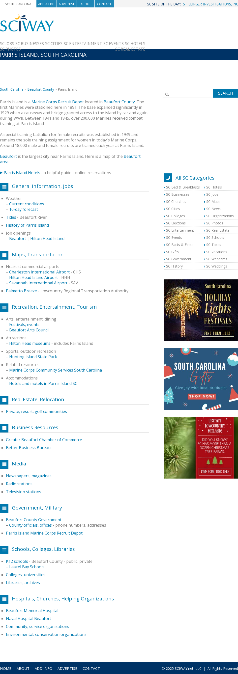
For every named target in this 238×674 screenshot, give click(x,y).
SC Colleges (175, 216)
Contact (104, 4)
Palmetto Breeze (21, 291)
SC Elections (176, 223)
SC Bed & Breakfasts (183, 187)
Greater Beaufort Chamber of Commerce (44, 439)
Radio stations (19, 483)
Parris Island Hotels (22, 172)
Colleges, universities (25, 574)
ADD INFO (43, 668)
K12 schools (17, 561)
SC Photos (10, 49)
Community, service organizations (37, 626)
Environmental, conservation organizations (46, 634)
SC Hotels (135, 43)
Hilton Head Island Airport (33, 277)
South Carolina (18, 4)
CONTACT (91, 668)
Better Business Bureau (28, 447)
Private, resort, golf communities (36, 411)
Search (225, 93)
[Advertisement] (191, 48)
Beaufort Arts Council (29, 330)
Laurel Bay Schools (26, 566)
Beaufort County (40, 89)
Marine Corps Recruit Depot (57, 102)
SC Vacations (216, 251)
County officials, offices (30, 525)
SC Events (113, 43)
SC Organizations (220, 216)
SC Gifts (172, 251)
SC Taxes (213, 244)
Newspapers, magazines (29, 476)
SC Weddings (216, 266)
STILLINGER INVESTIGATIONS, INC (210, 4)
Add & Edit (46, 4)
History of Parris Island (27, 225)
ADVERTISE (67, 668)
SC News (213, 208)
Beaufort (8, 156)
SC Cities (53, 43)
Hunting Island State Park (33, 356)
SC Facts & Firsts (179, 244)
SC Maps (213, 201)
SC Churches (176, 201)
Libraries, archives (23, 582)
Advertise (67, 4)
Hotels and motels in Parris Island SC (43, 383)
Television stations (23, 491)
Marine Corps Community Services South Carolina (55, 370)
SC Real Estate (130, 49)
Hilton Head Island (47, 238)
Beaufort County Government (33, 519)
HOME (5, 668)
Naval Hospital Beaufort (28, 618)
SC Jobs (7, 43)
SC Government (178, 259)
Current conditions (26, 204)
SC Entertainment (83, 43)
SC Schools (215, 237)
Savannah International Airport (38, 283)
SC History (174, 266)
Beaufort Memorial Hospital (32, 610)
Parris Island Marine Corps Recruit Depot (44, 533)
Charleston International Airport (39, 272)
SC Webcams (216, 259)
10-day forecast (23, 209)
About (86, 4)
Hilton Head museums (29, 343)
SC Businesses (29, 43)
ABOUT (23, 668)
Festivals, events (24, 324)
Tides (11, 217)
